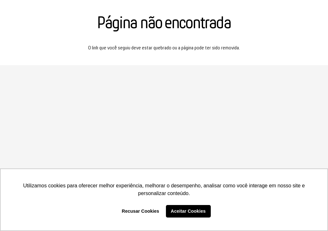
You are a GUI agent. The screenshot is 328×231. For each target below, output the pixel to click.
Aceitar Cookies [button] (188, 211)
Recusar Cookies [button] (140, 211)
